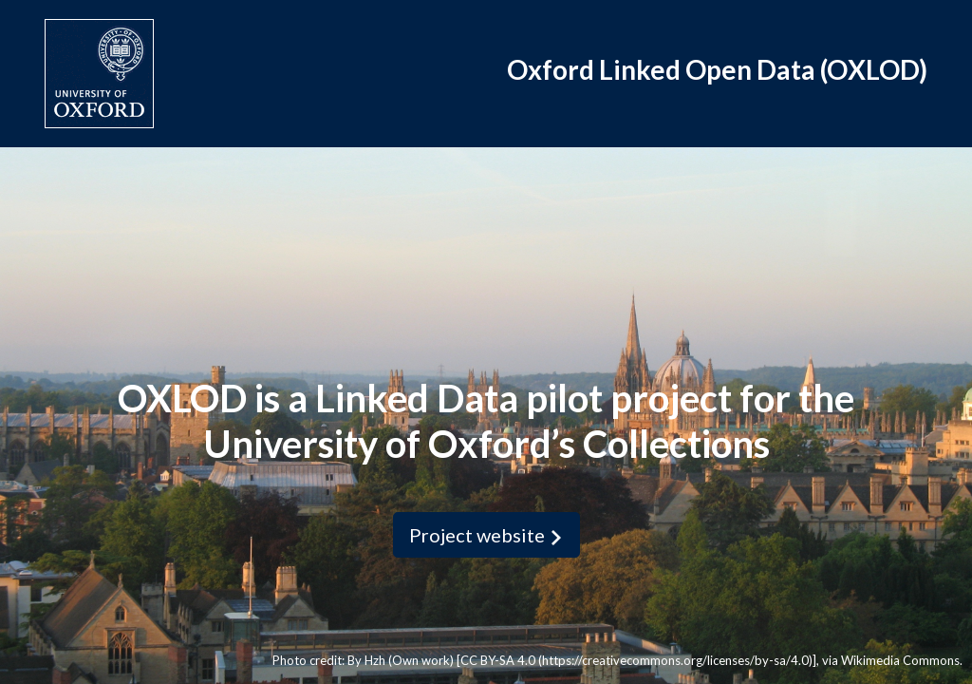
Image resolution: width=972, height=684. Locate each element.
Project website (486, 534)
